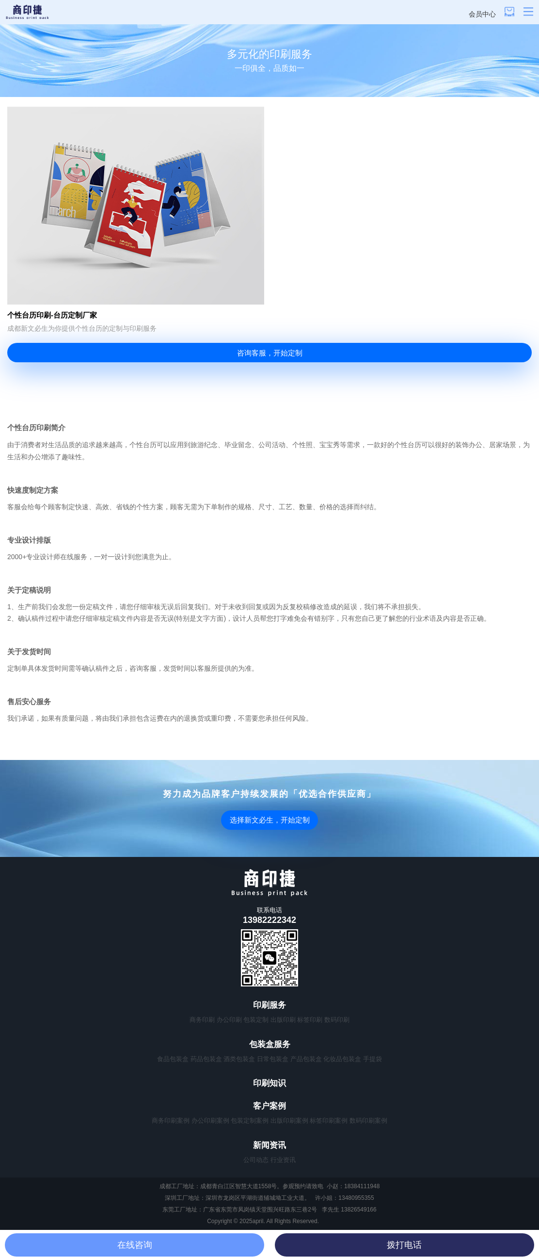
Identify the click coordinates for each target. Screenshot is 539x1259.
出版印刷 (283, 1019)
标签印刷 (309, 1019)
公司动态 (256, 1159)
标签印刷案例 (329, 1120)
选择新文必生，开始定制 (270, 820)
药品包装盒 (206, 1059)
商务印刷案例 (171, 1120)
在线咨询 (134, 1245)
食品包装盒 (173, 1059)
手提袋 (372, 1059)
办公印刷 (229, 1019)
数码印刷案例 (368, 1120)
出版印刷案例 (289, 1120)
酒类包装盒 (239, 1059)
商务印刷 (202, 1019)
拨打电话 (404, 1245)
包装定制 (256, 1019)
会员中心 (482, 14)
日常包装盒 (272, 1059)
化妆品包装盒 (342, 1059)
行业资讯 (283, 1159)
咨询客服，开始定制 (269, 353)
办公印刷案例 (210, 1120)
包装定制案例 (250, 1120)
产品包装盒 (306, 1059)
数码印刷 (336, 1019)
